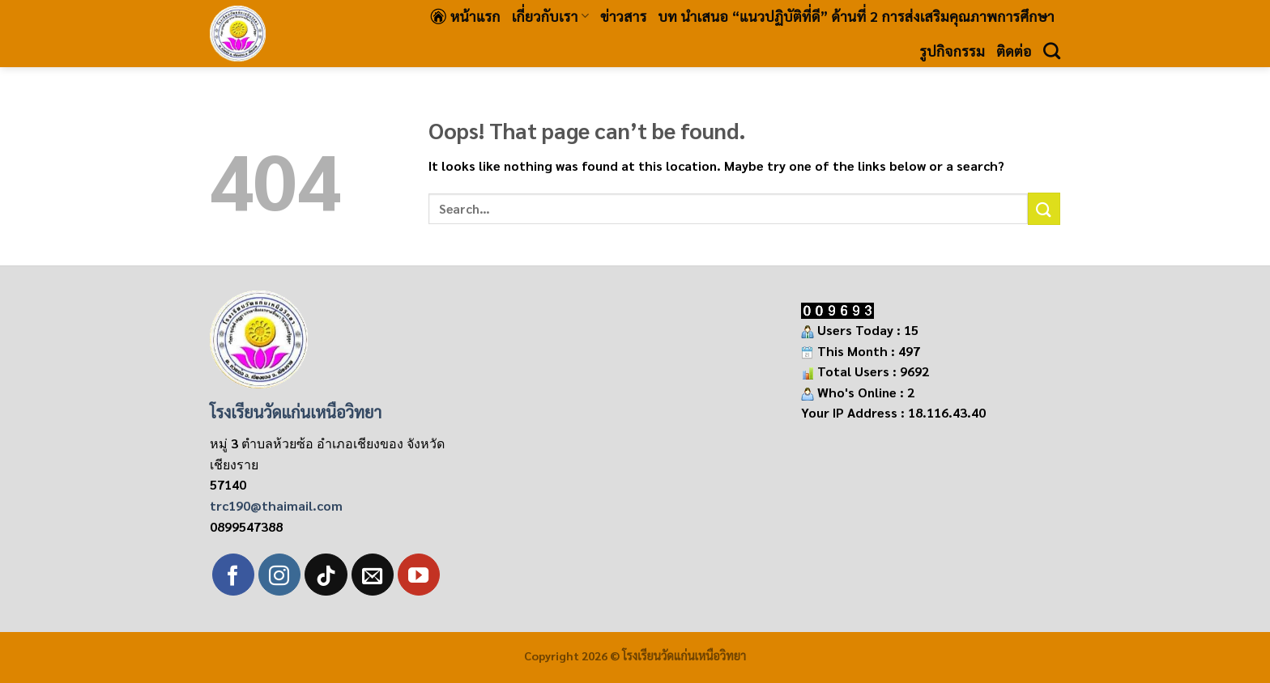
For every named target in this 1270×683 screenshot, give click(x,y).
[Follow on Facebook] (233, 575)
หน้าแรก (465, 15)
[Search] (1051, 50)
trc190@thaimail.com (276, 505)
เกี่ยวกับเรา (550, 15)
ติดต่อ (1014, 50)
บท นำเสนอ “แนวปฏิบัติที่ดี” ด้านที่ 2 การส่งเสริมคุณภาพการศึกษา (856, 15)
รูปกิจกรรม (952, 50)
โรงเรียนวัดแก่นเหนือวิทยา (295, 411)
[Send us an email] (373, 575)
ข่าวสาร (623, 15)
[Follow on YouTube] (419, 575)
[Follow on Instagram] (279, 575)
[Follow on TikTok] (326, 575)
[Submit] (1044, 208)
